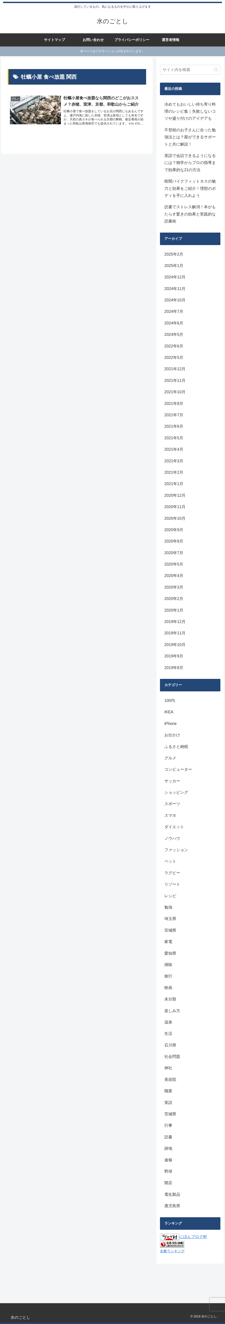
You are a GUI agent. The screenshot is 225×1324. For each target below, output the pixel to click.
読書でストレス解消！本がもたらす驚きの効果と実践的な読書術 (190, 214)
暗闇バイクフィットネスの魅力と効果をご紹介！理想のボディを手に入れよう (190, 188)
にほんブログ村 (183, 1237)
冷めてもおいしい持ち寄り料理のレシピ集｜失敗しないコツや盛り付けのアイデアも (190, 111)
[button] (216, 69)
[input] (190, 70)
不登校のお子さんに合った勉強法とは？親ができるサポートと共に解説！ (190, 137)
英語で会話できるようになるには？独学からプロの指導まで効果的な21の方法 (190, 162)
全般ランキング (172, 1251)
